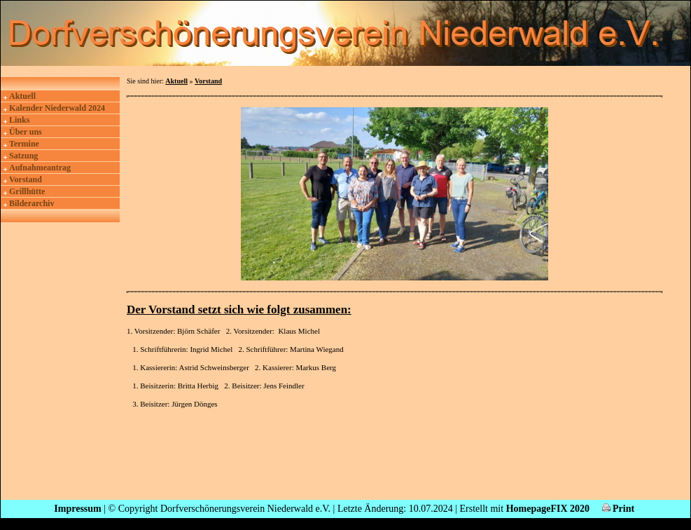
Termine (24, 144)
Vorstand (25, 179)
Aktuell (22, 96)
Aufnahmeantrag (40, 167)
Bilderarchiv (31, 203)
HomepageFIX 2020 (547, 508)
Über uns (25, 132)
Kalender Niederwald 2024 (57, 108)
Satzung (23, 156)
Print (618, 508)
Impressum (77, 508)
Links (19, 120)
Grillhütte (27, 191)
